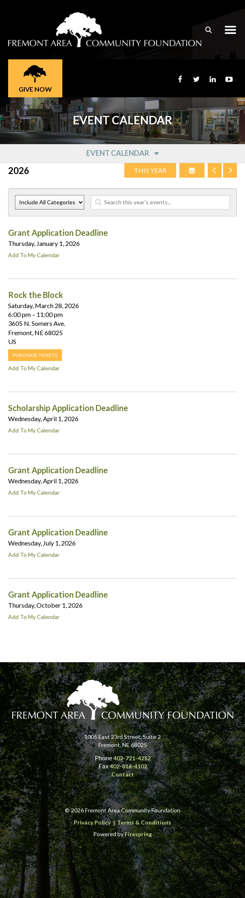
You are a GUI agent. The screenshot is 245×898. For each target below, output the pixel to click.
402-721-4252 (132, 758)
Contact (122, 774)
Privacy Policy (92, 822)
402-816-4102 (128, 766)
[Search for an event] (160, 202)
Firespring (138, 834)
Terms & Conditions (144, 822)
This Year (150, 170)
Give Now (35, 89)
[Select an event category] (49, 202)
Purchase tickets (35, 355)
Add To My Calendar (34, 255)
